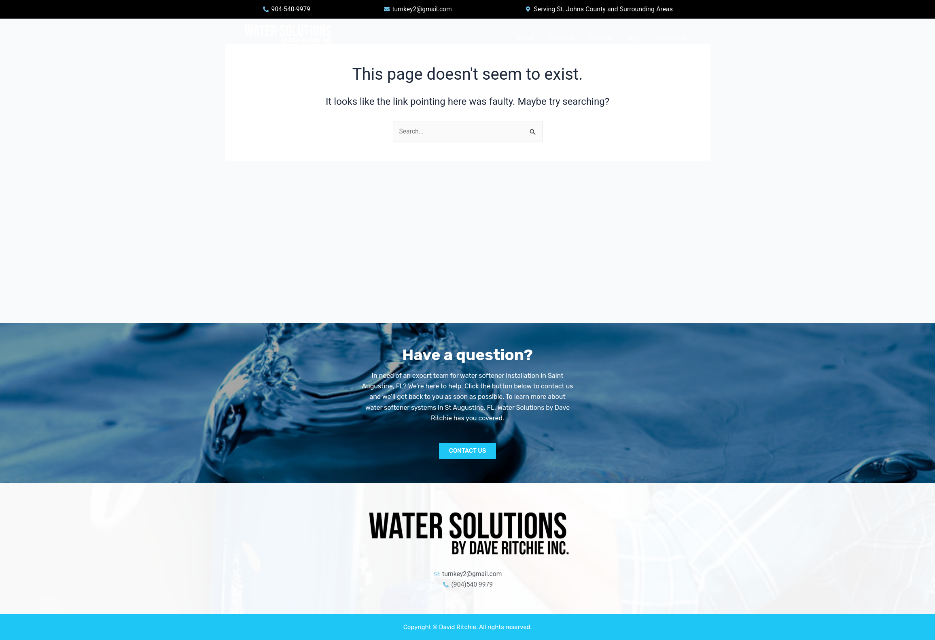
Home (525, 38)
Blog (634, 38)
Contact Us (671, 38)
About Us (561, 38)
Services (601, 38)
